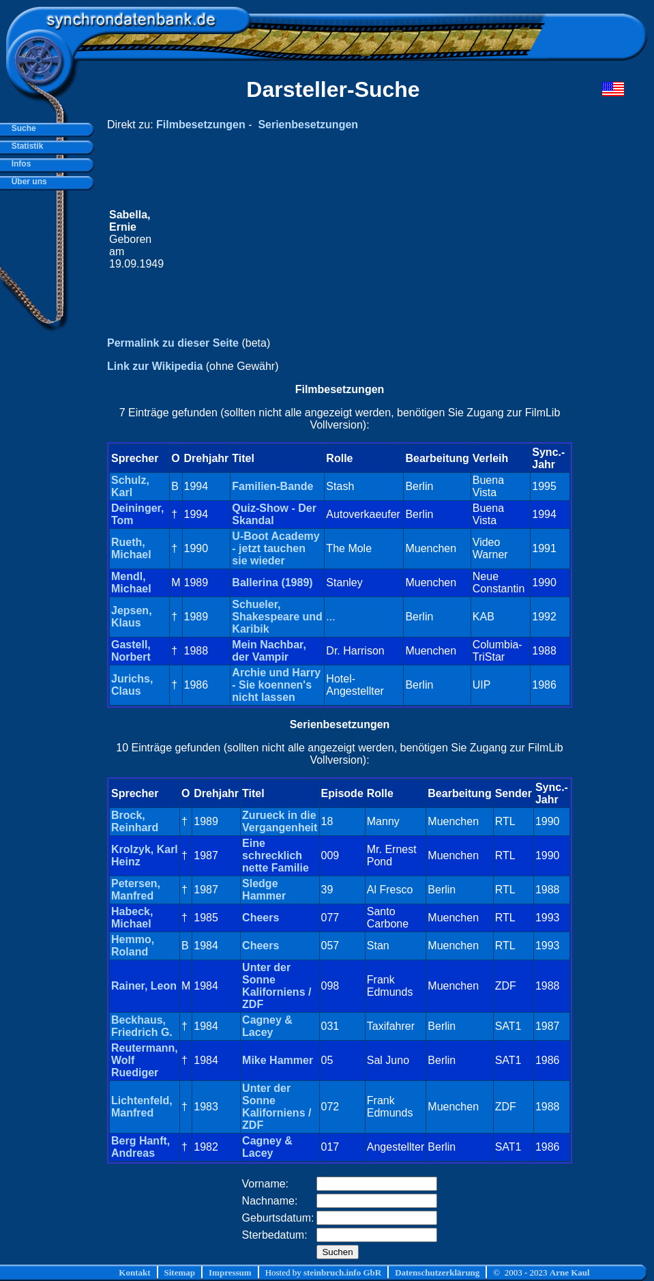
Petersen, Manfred (135, 890)
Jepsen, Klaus (131, 617)
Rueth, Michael (131, 548)
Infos (19, 164)
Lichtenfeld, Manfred (142, 1107)
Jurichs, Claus (132, 685)
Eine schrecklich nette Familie (275, 855)
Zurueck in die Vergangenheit (279, 821)
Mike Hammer (277, 1060)
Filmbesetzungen (201, 124)
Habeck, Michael (132, 918)
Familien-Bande (272, 486)
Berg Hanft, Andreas (140, 1147)
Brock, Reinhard (134, 821)
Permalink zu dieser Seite (173, 343)
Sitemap (180, 1272)
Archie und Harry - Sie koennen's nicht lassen (276, 685)
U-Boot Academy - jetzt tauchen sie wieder (275, 548)
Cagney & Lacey (267, 1026)
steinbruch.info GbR (342, 1272)
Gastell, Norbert (131, 651)
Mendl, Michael (131, 582)
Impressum (230, 1272)
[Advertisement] (367, 239)
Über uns (27, 181)
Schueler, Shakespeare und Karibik (277, 617)
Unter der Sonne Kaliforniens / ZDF (276, 986)
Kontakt (134, 1272)
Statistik (25, 146)
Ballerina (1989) (272, 582)
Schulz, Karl (130, 486)
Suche (21, 128)
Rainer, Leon (144, 986)
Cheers (260, 917)
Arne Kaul (570, 1272)
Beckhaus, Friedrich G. (142, 1026)
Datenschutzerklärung (437, 1272)
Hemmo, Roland (132, 946)
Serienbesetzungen (308, 124)
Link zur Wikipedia (155, 366)
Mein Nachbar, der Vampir (269, 651)
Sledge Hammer (264, 890)
